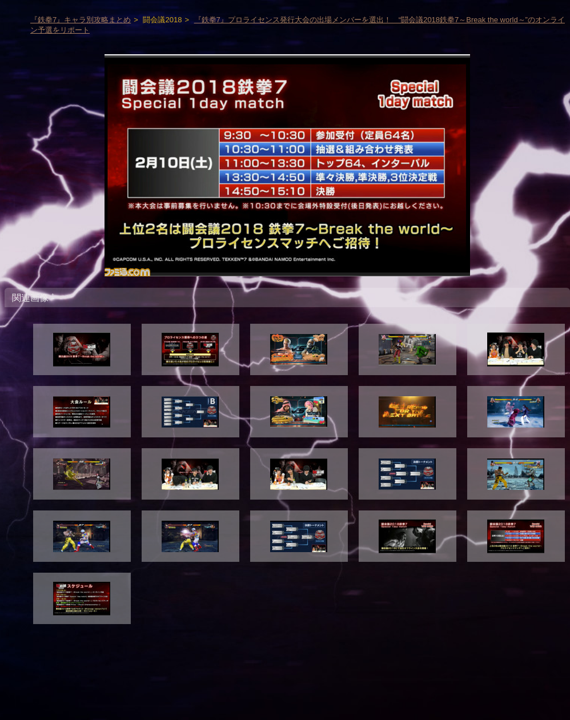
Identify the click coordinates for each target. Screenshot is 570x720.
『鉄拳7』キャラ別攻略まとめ (80, 19)
